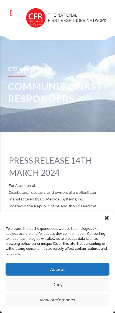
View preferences (57, 299)
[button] (106, 218)
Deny (57, 284)
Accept (57, 269)
